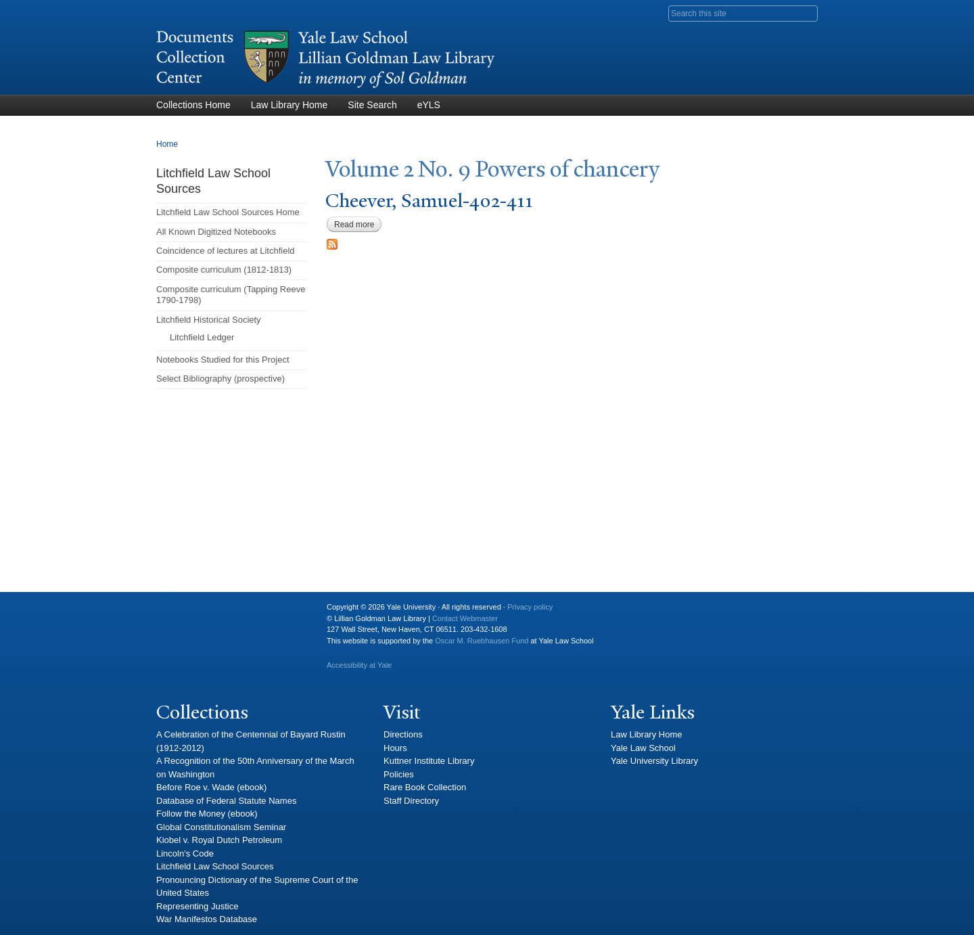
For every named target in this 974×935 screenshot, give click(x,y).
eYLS (428, 104)
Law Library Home (289, 104)
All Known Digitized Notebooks (216, 232)
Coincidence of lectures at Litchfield (225, 251)
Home (167, 144)
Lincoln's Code (185, 853)
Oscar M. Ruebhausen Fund (481, 641)
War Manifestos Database (206, 919)
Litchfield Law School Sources (214, 866)
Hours (395, 748)
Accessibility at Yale (359, 665)
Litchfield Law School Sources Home (228, 212)
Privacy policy (530, 607)
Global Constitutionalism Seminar (221, 827)
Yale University (177, 612)
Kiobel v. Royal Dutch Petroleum (219, 840)
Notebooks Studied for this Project (222, 360)
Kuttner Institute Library (429, 761)
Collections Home (193, 104)
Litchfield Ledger (202, 337)
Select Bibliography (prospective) (220, 378)
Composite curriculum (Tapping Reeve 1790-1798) (230, 295)
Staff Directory (411, 801)
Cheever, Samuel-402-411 (429, 200)
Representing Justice (197, 906)
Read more (357, 224)
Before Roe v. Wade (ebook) (211, 787)
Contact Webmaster (465, 618)
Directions (403, 734)
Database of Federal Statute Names (226, 801)
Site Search (372, 104)
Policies (399, 774)
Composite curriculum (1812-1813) (224, 270)
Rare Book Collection (425, 787)
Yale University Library (654, 761)
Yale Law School (643, 748)
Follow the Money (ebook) (207, 813)
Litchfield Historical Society (208, 320)
